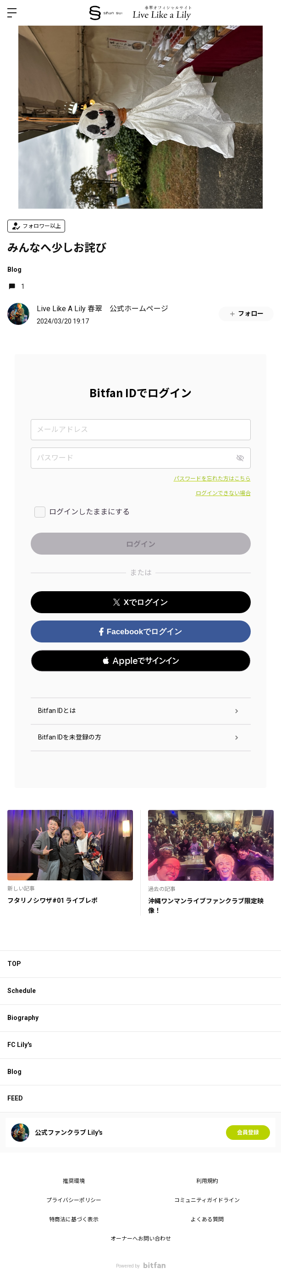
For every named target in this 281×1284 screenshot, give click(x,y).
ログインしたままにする (89, 511)
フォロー (246, 314)
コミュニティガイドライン (207, 1200)
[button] (141, 661)
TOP (14, 963)
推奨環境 (74, 1181)
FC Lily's (19, 1044)
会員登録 (248, 1132)
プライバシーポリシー (73, 1200)
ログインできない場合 (223, 493)
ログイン (266, 12)
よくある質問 (207, 1219)
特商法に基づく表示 (74, 1219)
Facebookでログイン (140, 631)
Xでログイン (140, 602)
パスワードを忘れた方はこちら (212, 478)
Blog (14, 269)
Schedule (21, 990)
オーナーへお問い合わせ (140, 1238)
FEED (15, 1098)
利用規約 (207, 1181)
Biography (23, 1017)
